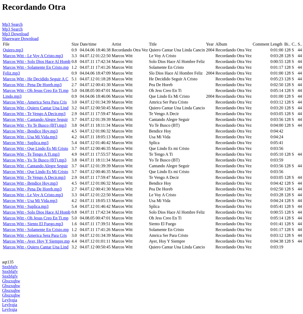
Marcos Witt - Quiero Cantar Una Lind (36, 108)
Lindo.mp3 (12, 96)
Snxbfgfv (10, 266)
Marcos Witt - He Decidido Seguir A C (35, 79)
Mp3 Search (12, 24)
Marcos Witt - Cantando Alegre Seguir (35, 119)
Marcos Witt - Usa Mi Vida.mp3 (30, 137)
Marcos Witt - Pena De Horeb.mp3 (32, 84)
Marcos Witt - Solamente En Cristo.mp (36, 67)
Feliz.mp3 (11, 73)
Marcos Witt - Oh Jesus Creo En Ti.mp (36, 90)
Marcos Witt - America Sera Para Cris (35, 102)
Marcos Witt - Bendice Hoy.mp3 (30, 131)
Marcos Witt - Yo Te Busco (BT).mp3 (34, 125)
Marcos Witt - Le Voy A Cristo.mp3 (33, 55)
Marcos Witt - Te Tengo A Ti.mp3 (31, 154)
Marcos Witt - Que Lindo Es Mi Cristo (35, 148)
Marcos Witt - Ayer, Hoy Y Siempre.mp (36, 241)
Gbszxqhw (11, 281)
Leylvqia (9, 300)
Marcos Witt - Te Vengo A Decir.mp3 (34, 113)
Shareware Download (20, 38)
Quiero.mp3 (13, 50)
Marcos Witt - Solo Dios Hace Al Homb (36, 61)
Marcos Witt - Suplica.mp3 (25, 142)
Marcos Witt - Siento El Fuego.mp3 (33, 224)
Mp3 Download (15, 34)
